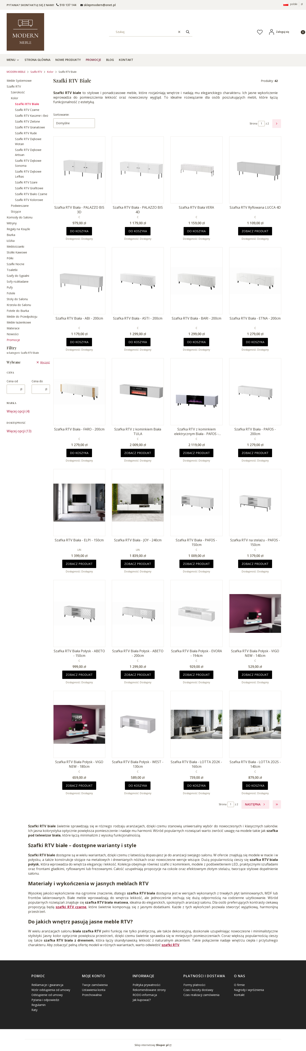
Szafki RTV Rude (26, 133)
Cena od (12, 381)
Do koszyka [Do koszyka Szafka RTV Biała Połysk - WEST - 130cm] (138, 786)
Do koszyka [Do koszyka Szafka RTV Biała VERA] (196, 231)
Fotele (11, 293)
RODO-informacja (145, 995)
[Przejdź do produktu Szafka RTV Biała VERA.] (196, 170)
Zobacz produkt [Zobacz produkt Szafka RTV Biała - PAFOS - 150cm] (196, 564)
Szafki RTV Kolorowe (29, 200)
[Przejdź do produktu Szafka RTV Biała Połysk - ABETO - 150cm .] (79, 613)
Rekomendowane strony (149, 990)
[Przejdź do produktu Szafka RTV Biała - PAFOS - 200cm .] (255, 391)
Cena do (37, 381)
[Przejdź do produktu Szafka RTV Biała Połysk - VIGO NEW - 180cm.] (79, 724)
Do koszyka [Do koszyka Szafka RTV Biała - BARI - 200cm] (196, 342)
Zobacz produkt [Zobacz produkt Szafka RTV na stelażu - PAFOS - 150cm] (255, 564)
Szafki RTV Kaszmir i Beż (31, 116)
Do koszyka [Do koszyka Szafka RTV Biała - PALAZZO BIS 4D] (138, 231)
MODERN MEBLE (16, 72)
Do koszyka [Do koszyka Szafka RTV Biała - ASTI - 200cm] (138, 342)
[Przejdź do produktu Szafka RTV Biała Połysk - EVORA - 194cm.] (196, 613)
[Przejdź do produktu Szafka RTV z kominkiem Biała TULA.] (138, 391)
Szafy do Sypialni (18, 276)
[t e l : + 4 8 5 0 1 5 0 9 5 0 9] (66, 5)
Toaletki (12, 270)
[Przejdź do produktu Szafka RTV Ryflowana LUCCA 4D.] (255, 170)
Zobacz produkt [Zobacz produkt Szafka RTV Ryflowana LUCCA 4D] (255, 231)
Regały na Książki (18, 229)
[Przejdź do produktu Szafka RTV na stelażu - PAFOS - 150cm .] (255, 502)
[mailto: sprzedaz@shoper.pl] (98, 5)
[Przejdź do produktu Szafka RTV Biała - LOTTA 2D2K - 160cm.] (196, 724)
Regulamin (38, 1005)
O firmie (239, 985)
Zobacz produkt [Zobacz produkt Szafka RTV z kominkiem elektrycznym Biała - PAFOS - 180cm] (196, 453)
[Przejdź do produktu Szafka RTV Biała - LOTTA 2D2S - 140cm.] (255, 724)
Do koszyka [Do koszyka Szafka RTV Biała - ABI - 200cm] (79, 342)
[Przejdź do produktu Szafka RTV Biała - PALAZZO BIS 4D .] (138, 170)
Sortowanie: (61, 115)
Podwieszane (20, 206)
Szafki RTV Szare (26, 182)
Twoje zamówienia (95, 985)
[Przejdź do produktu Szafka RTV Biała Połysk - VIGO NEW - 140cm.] (255, 613)
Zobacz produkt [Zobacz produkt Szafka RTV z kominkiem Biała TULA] (137, 453)
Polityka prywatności (146, 985)
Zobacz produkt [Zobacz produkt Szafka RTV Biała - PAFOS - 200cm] (255, 453)
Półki (10, 258)
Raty (34, 1010)
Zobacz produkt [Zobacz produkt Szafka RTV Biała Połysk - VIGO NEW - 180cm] (79, 786)
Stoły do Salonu (17, 299)
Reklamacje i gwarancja (47, 985)
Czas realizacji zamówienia (201, 995)
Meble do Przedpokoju (22, 317)
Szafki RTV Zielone (27, 121)
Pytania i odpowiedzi (45, 1000)
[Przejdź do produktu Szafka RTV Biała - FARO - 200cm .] (79, 391)
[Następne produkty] (255, 804)
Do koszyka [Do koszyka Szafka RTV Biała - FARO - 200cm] (79, 453)
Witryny (12, 223)
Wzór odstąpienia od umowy (50, 990)
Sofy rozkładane (18, 281)
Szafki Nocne (15, 264)
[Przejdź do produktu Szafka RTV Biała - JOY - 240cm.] (138, 502)
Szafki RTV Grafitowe (29, 188)
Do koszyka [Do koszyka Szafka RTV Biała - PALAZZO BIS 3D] (79, 231)
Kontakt (239, 995)
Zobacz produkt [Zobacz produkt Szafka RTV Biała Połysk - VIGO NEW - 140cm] (255, 675)
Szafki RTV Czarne (27, 110)
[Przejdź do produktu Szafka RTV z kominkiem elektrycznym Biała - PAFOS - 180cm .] (196, 391)
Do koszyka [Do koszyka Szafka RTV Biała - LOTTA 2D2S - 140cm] (255, 786)
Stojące (16, 211)
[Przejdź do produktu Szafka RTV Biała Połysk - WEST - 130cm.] (138, 724)
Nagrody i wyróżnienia (249, 990)
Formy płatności (194, 985)
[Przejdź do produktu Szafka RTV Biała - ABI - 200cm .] (79, 280)
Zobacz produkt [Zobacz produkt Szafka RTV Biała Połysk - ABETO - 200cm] (137, 675)
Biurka (11, 235)
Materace (13, 328)
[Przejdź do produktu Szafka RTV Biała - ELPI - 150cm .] (79, 502)
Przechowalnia (92, 995)
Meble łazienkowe (19, 322)
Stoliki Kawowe (17, 252)
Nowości (13, 334)
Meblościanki (15, 246)
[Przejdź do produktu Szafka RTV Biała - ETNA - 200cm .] (255, 280)
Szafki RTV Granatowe (30, 127)
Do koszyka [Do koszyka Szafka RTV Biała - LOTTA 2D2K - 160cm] (196, 786)
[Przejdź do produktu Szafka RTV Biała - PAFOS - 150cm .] (196, 502)
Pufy (10, 287)
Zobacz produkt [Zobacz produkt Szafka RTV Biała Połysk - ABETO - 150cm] (79, 675)
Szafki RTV (36, 72)
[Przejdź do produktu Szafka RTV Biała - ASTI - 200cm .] (138, 280)
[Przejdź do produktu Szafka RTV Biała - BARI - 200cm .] (196, 280)
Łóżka (11, 241)
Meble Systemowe (19, 81)
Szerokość (18, 92)
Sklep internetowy (151, 1045)
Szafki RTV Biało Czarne (31, 194)
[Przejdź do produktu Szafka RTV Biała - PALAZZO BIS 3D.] (79, 170)
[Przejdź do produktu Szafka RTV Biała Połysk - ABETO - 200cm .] (138, 613)
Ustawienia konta (93, 990)
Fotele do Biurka (18, 311)
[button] (188, 31)
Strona (253, 123)
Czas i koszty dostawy (198, 990)
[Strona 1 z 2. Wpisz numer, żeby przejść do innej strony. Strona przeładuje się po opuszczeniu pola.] (261, 123)
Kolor (50, 72)
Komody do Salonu (19, 217)
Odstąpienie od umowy (47, 995)
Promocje (13, 340)
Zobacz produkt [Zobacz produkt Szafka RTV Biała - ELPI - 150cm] (79, 564)
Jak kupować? (142, 1000)
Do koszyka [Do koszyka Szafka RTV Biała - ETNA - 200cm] (255, 342)
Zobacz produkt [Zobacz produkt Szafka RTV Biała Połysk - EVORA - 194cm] (196, 675)
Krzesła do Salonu (19, 305)
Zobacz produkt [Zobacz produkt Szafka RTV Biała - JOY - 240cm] (137, 564)
